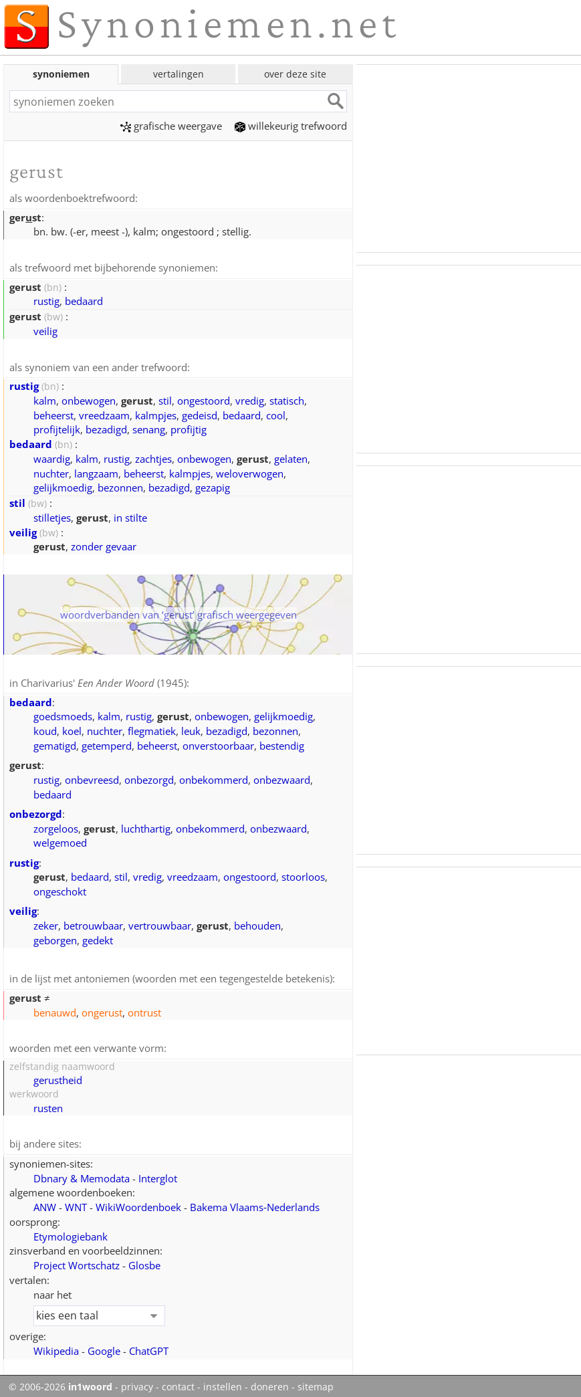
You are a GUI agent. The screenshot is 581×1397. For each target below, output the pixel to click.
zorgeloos (55, 826)
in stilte (130, 515)
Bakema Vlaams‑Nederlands (255, 1202)
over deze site (295, 74)
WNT (76, 1202)
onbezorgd (149, 777)
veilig (45, 329)
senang (148, 427)
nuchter (51, 471)
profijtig (188, 427)
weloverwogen (249, 471)
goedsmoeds (62, 713)
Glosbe (144, 1260)
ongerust (102, 1009)
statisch (286, 398)
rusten (48, 1104)
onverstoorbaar (218, 743)
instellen (222, 1382)
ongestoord (203, 398)
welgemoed (60, 840)
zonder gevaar (103, 544)
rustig (46, 299)
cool (275, 413)
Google (104, 1346)
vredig (249, 398)
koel (72, 728)
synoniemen (61, 74)
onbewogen (89, 398)
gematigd (54, 743)
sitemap (316, 1382)
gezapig (212, 485)
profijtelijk (56, 427)
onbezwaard (281, 777)
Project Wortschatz (76, 1260)
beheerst (53, 413)
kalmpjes (156, 413)
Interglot (157, 1173)
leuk (191, 728)
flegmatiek (152, 728)
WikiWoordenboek (138, 1202)
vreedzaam (104, 413)
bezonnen (120, 485)
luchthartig (145, 826)
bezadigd (106, 427)
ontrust (144, 1009)
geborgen (55, 937)
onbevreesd (92, 777)
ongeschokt (59, 888)
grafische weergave (171, 125)
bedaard (84, 299)
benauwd (54, 1009)
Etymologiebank (70, 1232)
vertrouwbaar (159, 923)
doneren (270, 1382)
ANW (44, 1202)
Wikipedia (56, 1346)
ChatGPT (148, 1346)
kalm (44, 398)
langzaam (96, 471)
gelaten (291, 456)
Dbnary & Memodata (81, 1173)
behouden (257, 923)
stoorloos (303, 874)
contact (178, 1382)
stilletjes (52, 515)
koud (45, 728)
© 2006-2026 (60, 1382)
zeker (45, 923)
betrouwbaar (93, 923)
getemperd (107, 743)
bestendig (281, 743)
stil (165, 398)
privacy (137, 1382)
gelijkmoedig (62, 485)
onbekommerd (213, 777)
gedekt (97, 937)
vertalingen (178, 74)
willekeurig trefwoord (291, 125)
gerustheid (57, 1076)
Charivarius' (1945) (104, 680)
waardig (51, 456)
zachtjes (153, 456)
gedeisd (199, 413)
